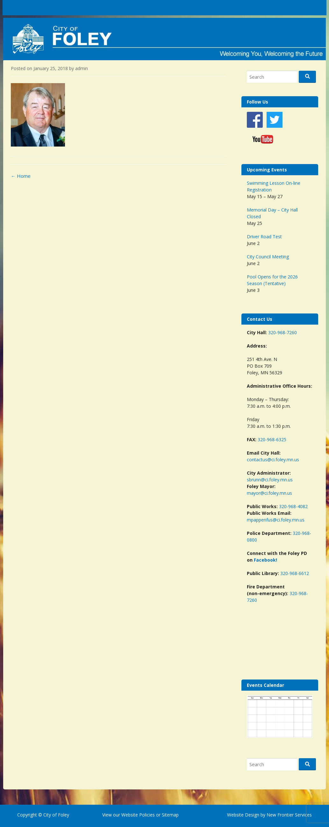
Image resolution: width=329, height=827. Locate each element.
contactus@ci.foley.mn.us (273, 460)
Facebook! (265, 560)
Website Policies (138, 815)
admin (81, 68)
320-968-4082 (293, 506)
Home (21, 176)
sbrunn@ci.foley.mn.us (270, 480)
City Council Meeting (268, 257)
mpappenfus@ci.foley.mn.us (275, 520)
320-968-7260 (282, 332)
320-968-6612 (294, 573)
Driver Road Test (264, 237)
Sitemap (170, 815)
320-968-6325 (272, 439)
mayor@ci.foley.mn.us (269, 493)
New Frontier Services (289, 815)
